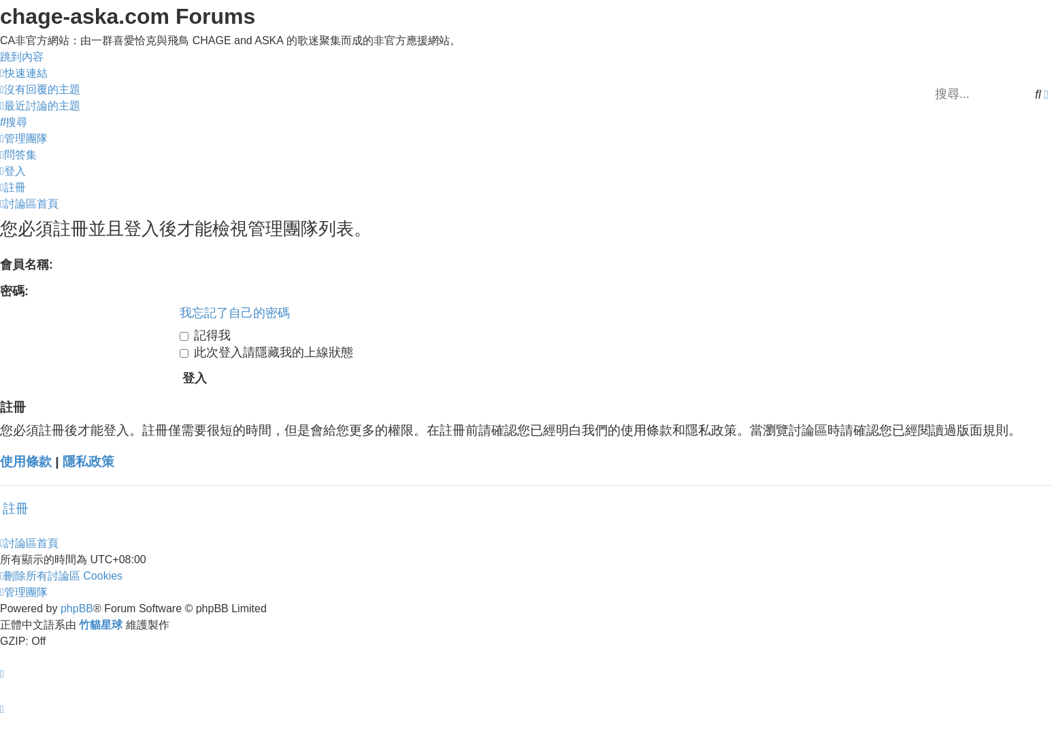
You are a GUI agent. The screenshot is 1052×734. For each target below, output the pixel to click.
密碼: (14, 291)
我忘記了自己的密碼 (235, 313)
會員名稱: (26, 264)
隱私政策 (88, 461)
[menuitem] (40, 89)
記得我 (205, 335)
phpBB (77, 608)
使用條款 (26, 461)
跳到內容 (22, 57)
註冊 (16, 508)
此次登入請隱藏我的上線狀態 (266, 352)
